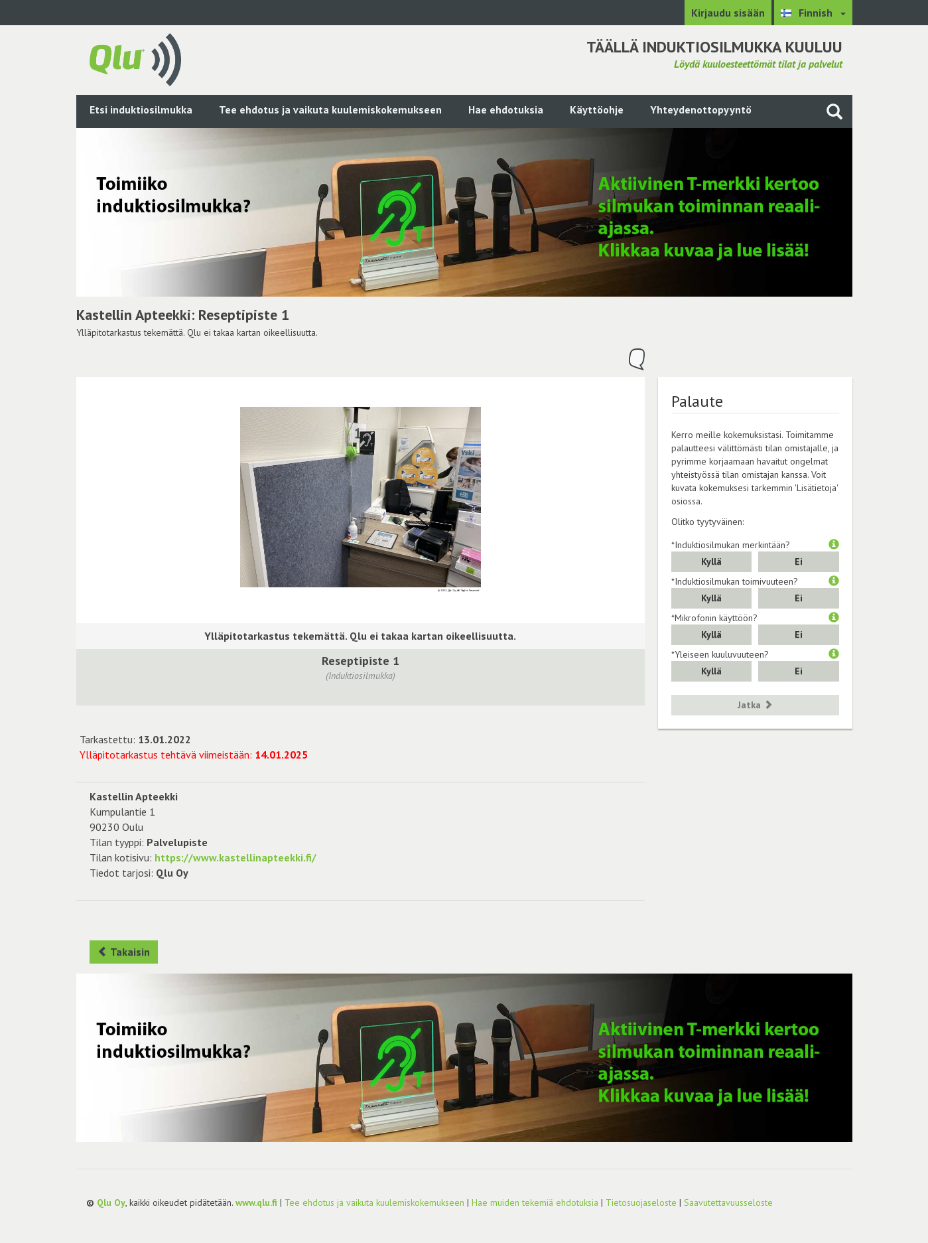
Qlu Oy (111, 1202)
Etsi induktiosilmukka (141, 109)
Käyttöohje (597, 109)
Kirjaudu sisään (728, 12)
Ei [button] (799, 561)
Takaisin (124, 951)
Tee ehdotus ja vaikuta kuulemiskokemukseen (330, 109)
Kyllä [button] (711, 561)
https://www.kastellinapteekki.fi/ (235, 857)
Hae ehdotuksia (505, 109)
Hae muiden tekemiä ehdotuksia (535, 1202)
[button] (834, 544)
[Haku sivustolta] (834, 111)
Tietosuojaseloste (641, 1202)
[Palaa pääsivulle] (135, 58)
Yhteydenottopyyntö (701, 109)
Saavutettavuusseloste (728, 1202)
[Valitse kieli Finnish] (813, 12)
